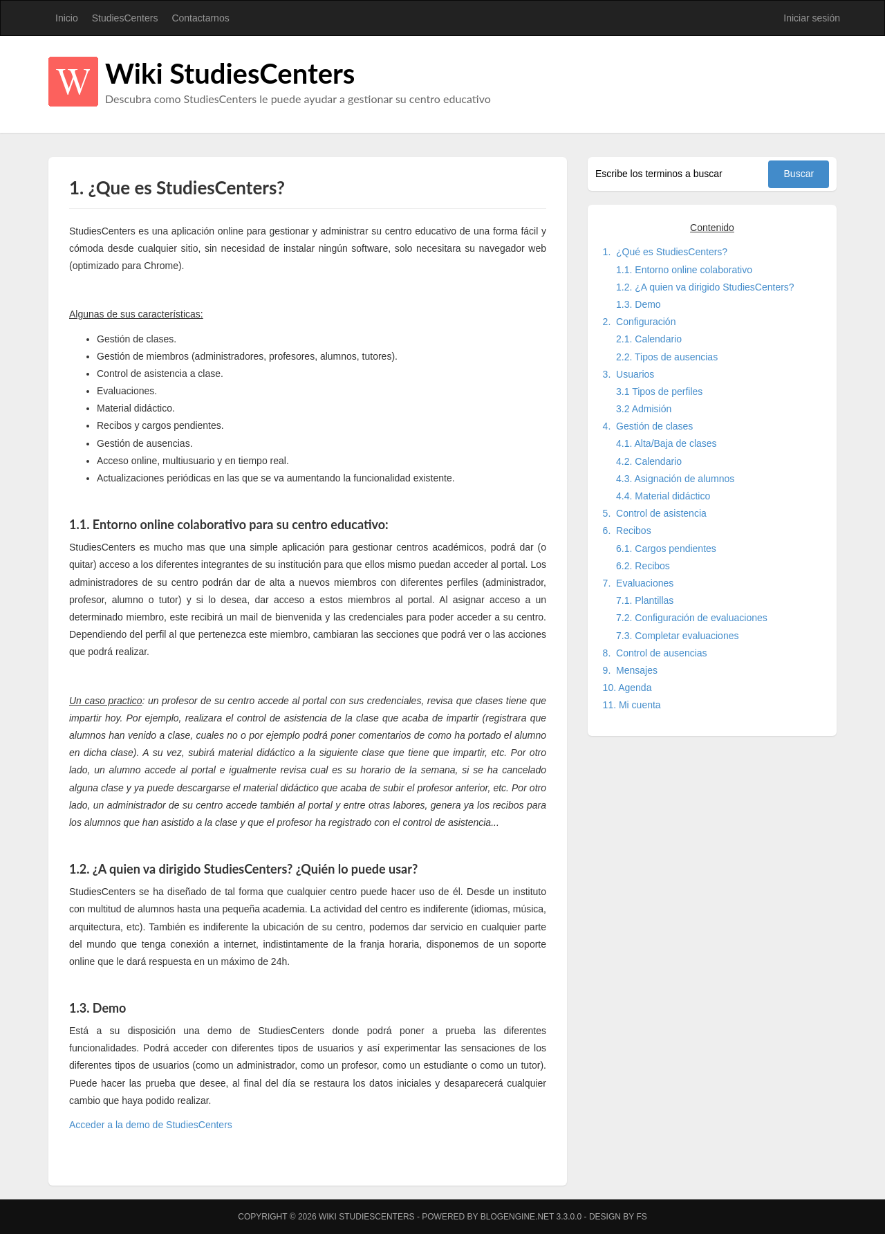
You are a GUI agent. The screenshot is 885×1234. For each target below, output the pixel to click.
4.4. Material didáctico (663, 495)
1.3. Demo (638, 304)
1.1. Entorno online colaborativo (684, 269)
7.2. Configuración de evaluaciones (691, 617)
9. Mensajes (630, 670)
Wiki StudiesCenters (230, 73)
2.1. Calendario (649, 338)
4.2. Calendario (649, 461)
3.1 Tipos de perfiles (659, 391)
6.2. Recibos (643, 565)
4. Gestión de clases (648, 426)
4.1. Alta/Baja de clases (666, 443)
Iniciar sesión (811, 18)
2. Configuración (639, 321)
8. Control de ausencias (655, 653)
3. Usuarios (629, 374)
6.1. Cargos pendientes (666, 548)
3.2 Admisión (643, 408)
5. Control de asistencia (655, 513)
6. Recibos (627, 530)
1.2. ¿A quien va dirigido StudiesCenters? (705, 287)
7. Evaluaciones (638, 583)
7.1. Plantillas (644, 600)
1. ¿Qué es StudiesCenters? (665, 251)
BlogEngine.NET (517, 1217)
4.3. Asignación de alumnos (675, 478)
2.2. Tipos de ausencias (667, 356)
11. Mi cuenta (632, 704)
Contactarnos (200, 18)
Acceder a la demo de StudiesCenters (150, 1124)
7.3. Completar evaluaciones (677, 635)
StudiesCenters (125, 18)
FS (641, 1217)
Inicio (66, 18)
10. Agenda (627, 687)
